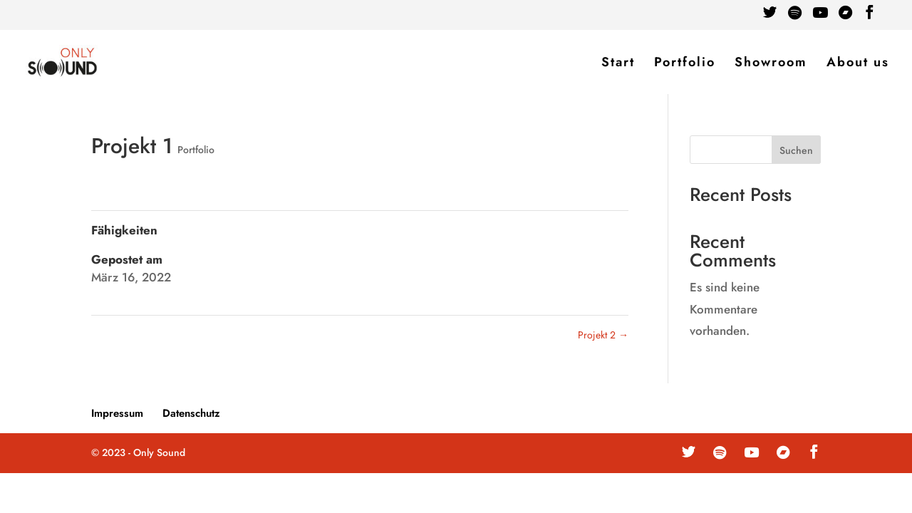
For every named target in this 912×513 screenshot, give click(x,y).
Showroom (771, 64)
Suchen (796, 150)
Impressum (117, 413)
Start (618, 64)
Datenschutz (191, 413)
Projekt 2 (603, 335)
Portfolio (684, 64)
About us (857, 64)
